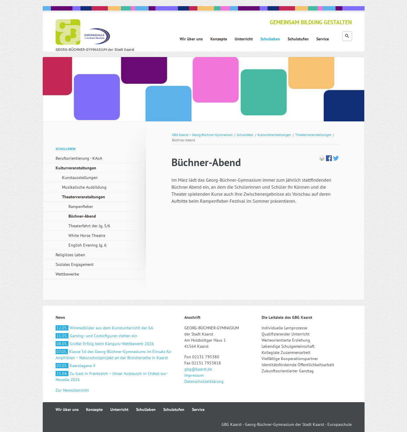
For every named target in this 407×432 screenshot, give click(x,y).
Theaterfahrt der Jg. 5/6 (89, 225)
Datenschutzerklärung (204, 381)
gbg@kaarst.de (198, 369)
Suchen (347, 36)
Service (198, 409)
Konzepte (94, 409)
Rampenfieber (80, 206)
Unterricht (119, 409)
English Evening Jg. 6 (87, 245)
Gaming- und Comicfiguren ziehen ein (96, 335)
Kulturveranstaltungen (274, 134)
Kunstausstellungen (80, 177)
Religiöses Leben (70, 254)
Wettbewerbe (67, 274)
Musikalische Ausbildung (84, 187)
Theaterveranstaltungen (313, 134)
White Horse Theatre (86, 235)
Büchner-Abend (82, 216)
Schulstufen (173, 409)
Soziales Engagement (75, 264)
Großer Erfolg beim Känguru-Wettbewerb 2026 (105, 343)
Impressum (194, 375)
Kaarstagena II (75, 365)
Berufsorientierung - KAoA (79, 158)
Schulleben (245, 134)
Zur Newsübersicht (72, 390)
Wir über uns (67, 409)
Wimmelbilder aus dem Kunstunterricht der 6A (104, 328)
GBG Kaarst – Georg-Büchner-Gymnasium (202, 134)
